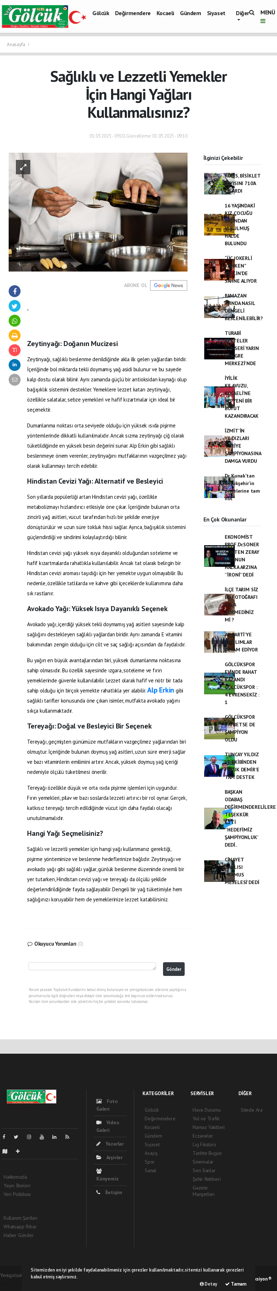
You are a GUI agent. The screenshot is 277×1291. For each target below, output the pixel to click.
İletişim (109, 1192)
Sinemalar (203, 1161)
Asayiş (151, 1153)
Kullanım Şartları (21, 1218)
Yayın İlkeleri (17, 1185)
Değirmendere (133, 13)
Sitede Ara (252, 1110)
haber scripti (13, 1282)
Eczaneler (203, 1136)
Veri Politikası (17, 1194)
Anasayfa (16, 44)
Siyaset (216, 13)
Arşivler (109, 1157)
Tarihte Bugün (207, 1153)
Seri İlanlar (204, 1170)
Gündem (190, 13)
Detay (208, 1284)
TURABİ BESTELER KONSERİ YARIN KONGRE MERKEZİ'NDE (242, 348)
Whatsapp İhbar (20, 1226)
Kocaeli (165, 13)
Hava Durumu (207, 1110)
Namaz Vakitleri (209, 1127)
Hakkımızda (15, 1177)
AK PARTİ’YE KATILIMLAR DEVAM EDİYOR (241, 642)
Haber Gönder (19, 1235)
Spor (150, 1161)
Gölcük (100, 13)
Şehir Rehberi (207, 1179)
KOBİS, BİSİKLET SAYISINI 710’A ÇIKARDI (242, 183)
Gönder (173, 969)
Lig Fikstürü (204, 1144)
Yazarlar (110, 1143)
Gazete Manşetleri (204, 1190)
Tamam (235, 1284)
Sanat (150, 1170)
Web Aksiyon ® (257, 1279)
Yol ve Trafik (206, 1118)
